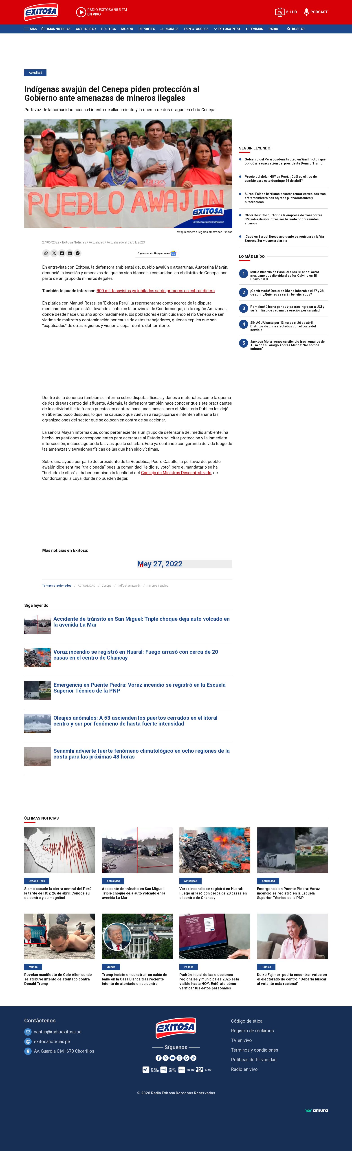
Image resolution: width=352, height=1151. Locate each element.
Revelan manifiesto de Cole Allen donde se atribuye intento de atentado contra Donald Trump (58, 979)
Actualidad (86, 29)
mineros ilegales (157, 585)
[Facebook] (159, 1058)
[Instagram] (179, 1058)
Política (108, 29)
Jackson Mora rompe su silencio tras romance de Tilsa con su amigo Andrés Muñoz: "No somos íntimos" (287, 345)
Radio (273, 29)
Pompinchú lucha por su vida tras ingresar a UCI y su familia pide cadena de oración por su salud (287, 308)
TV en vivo (241, 1040)
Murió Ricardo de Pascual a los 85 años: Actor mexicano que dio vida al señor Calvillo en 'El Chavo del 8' (284, 275)
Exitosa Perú (229, 29)
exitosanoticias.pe (52, 1041)
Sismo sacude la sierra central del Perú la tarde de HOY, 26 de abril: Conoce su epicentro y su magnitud (57, 893)
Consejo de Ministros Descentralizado (176, 472)
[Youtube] (172, 1058)
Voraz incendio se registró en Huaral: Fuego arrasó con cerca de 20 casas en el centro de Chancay (135, 655)
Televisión (254, 29)
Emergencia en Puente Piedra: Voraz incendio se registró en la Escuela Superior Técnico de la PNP (139, 688)
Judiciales (169, 29)
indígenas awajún (129, 585)
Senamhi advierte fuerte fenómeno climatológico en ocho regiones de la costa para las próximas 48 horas (141, 754)
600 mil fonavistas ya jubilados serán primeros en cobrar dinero (156, 290)
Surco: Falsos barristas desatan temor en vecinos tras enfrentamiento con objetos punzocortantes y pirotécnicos (285, 198)
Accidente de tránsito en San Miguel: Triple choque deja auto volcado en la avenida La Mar (141, 622)
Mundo (127, 29)
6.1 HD (291, 12)
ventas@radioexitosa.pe (57, 1032)
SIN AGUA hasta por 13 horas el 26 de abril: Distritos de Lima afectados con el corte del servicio (283, 326)
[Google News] (186, 1058)
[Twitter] (166, 1058)
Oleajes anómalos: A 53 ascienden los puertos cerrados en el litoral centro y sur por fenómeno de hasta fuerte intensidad (135, 721)
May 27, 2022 (160, 563)
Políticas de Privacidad (254, 1059)
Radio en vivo (244, 1069)
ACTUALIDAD (86, 585)
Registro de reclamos (252, 1030)
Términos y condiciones (254, 1050)
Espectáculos (196, 29)
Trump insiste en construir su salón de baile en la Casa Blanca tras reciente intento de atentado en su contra (134, 979)
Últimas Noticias (55, 29)
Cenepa (107, 585)
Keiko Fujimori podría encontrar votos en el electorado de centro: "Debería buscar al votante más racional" (292, 979)
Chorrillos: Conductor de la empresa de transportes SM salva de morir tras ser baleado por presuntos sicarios (283, 219)
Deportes (147, 29)
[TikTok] (193, 1058)
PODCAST (319, 12)
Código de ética (246, 1021)
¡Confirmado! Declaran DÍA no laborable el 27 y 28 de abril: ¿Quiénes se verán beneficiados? (286, 292)
